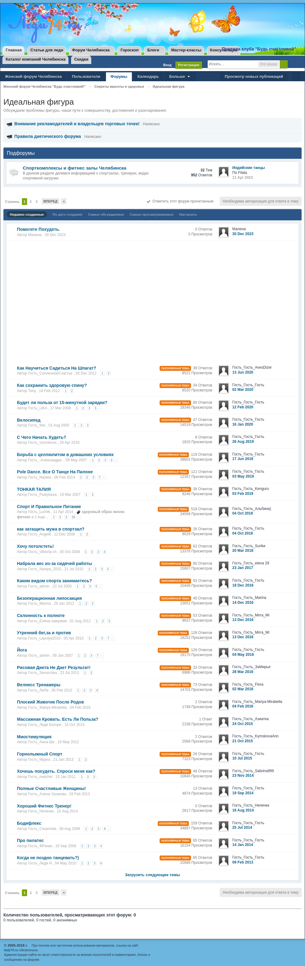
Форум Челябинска (91, 50)
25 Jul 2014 (242, 827)
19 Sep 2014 (243, 793)
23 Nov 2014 (243, 775)
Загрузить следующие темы (152, 874)
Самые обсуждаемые (106, 214)
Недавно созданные (27, 214)
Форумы (119, 76)
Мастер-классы (186, 50)
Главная (14, 50)
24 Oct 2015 (242, 724)
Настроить (188, 214)
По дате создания (67, 214)
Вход (167, 65)
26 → (75, 517)
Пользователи (86, 76)
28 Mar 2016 (242, 672)
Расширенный (293, 64)
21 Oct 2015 (242, 741)
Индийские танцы (248, 168)
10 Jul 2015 (242, 758)
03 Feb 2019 (242, 493)
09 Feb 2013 (242, 862)
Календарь (148, 76)
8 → (106, 829)
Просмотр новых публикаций (254, 76)
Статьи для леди (46, 50)
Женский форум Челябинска (33, 76)
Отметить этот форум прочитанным (180, 201)
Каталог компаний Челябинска (35, 59)
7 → (101, 477)
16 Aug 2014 (243, 810)
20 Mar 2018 (242, 550)
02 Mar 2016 (242, 689)
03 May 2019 (243, 476)
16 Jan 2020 (242, 424)
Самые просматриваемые (151, 214)
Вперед (50, 201)
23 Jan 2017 (242, 568)
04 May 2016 (243, 654)
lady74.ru (11, 950)
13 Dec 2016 (243, 620)
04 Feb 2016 (242, 706)
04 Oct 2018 (242, 513)
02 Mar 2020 (242, 389)
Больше (180, 76)
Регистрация (188, 65)
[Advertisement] (58, 301)
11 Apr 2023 (242, 177)
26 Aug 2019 (243, 441)
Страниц (12, 201)
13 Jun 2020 (242, 372)
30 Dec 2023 (243, 234)
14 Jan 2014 (242, 845)
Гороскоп (129, 50)
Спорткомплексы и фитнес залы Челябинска (74, 167)
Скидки (81, 59)
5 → (97, 408)
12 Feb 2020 (242, 407)
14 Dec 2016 (243, 602)
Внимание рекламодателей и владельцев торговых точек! (77, 123)
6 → (113, 460)
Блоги (153, 50)
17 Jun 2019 (242, 459)
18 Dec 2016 (243, 585)
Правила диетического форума (47, 136)
